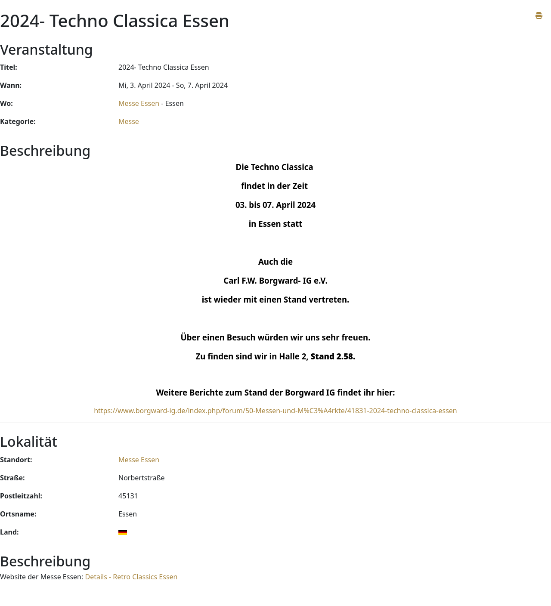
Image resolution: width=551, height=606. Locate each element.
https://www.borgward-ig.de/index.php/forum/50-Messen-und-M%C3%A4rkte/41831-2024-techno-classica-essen (275, 410)
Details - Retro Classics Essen (131, 576)
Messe (128, 121)
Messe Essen (138, 103)
